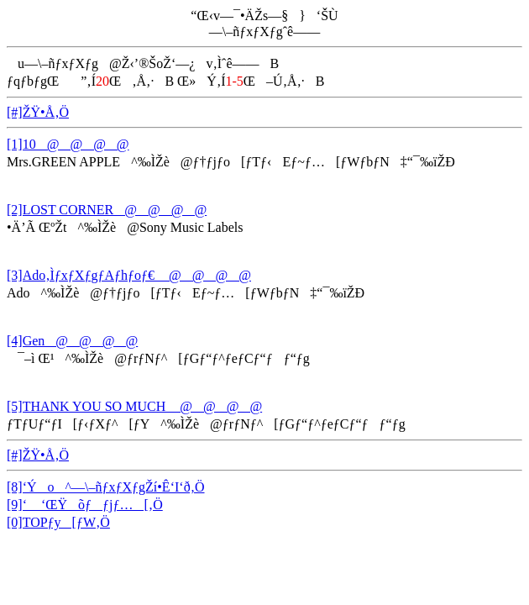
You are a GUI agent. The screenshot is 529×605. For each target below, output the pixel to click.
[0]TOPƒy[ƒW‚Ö (58, 522)
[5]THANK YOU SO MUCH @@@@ (134, 406)
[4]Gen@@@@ (72, 341)
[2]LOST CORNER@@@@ (107, 210)
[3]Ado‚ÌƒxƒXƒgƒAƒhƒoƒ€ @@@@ (129, 275)
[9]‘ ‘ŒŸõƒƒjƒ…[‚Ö (85, 504)
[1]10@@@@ (68, 144)
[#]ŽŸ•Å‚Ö (38, 112)
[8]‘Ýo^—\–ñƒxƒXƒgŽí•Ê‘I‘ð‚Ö (106, 487)
